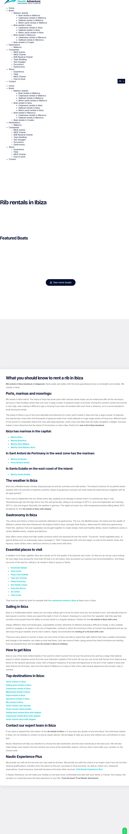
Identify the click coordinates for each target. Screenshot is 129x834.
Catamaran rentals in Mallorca (32, 18)
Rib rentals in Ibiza (14, 702)
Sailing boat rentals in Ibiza (18, 685)
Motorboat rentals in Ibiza (18, 692)
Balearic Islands (21, 13)
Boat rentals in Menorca (24, 35)
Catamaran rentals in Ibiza (30, 27)
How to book (19, 79)
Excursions (19, 64)
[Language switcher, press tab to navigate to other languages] (121, 81)
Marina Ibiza (16, 437)
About (11, 69)
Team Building (20, 59)
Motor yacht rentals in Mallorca (33, 23)
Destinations (14, 45)
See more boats (61, 282)
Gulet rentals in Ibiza (15, 695)
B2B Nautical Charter (23, 57)
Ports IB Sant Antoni (20, 462)
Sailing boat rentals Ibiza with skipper (23, 712)
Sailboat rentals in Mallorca (31, 20)
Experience (19, 71)
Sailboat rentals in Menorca (31, 40)
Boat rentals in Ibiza (23, 25)
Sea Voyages (20, 62)
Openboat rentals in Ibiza (17, 699)
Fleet (16, 74)
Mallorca (18, 47)
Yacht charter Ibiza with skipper (21, 719)
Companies (14, 49)
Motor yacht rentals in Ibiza (31, 32)
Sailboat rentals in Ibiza (29, 30)
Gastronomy (19, 67)
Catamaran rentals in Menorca (32, 37)
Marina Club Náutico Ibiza (23, 447)
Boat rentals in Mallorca (29, 15)
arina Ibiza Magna (21, 444)
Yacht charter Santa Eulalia (18, 709)
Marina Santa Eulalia (20, 474)
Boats (11, 10)
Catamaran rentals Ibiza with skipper (23, 716)
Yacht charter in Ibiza (16, 681)
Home (11, 8)
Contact (12, 81)
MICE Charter (20, 54)
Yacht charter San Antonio (18, 705)
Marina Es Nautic (19, 459)
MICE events (19, 52)
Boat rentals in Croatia (24, 42)
